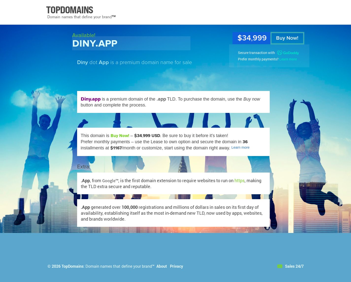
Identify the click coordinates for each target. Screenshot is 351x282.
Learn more (288, 59)
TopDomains (73, 266)
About (161, 266)
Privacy (176, 266)
